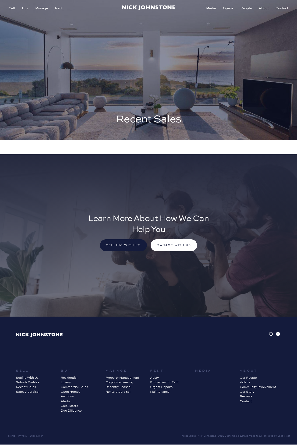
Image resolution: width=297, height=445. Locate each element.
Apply (154, 378)
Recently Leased (118, 387)
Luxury (66, 383)
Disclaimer (36, 436)
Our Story (247, 392)
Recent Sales (26, 387)
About (263, 8)
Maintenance (160, 392)
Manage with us (174, 245)
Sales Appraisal (27, 392)
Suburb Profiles (27, 383)
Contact (281, 8)
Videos (245, 383)
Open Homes (70, 392)
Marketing (267, 436)
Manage (42, 8)
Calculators (69, 406)
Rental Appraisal (118, 392)
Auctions (67, 397)
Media (211, 8)
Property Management (122, 378)
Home (11, 436)
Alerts (65, 401)
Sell (12, 8)
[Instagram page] (278, 335)
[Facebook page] (271, 335)
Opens (228, 8)
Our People (248, 378)
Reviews (246, 397)
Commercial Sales (74, 387)
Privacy (22, 436)
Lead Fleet (283, 436)
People (245, 8)
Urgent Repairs (161, 387)
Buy (25, 8)
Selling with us (122, 245)
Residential (69, 378)
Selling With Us (27, 378)
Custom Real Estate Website (241, 436)
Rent (59, 8)
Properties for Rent (164, 383)
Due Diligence (71, 411)
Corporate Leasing (119, 383)
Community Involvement (258, 387)
